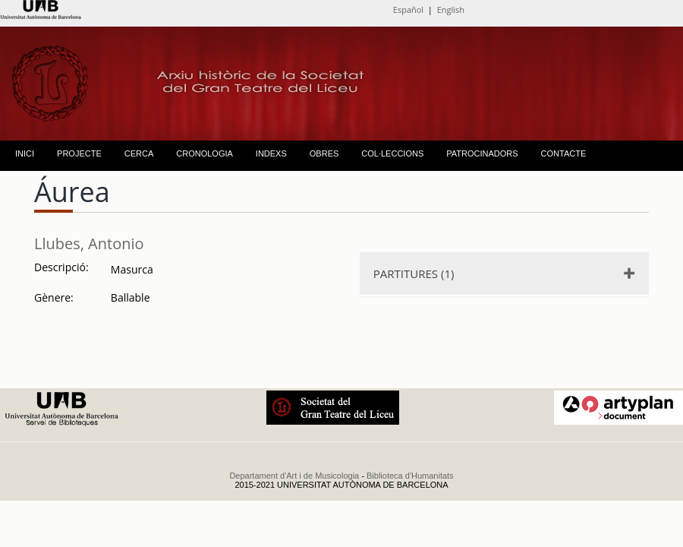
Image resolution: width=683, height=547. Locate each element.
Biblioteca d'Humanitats (410, 475)
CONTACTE (564, 153)
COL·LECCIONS (392, 153)
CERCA (139, 153)
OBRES (324, 153)
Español (408, 9)
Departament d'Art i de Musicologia (294, 475)
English (450, 9)
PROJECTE (79, 153)
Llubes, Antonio (89, 243)
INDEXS (271, 153)
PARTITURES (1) (414, 273)
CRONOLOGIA (204, 153)
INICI (24, 153)
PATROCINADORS (482, 153)
